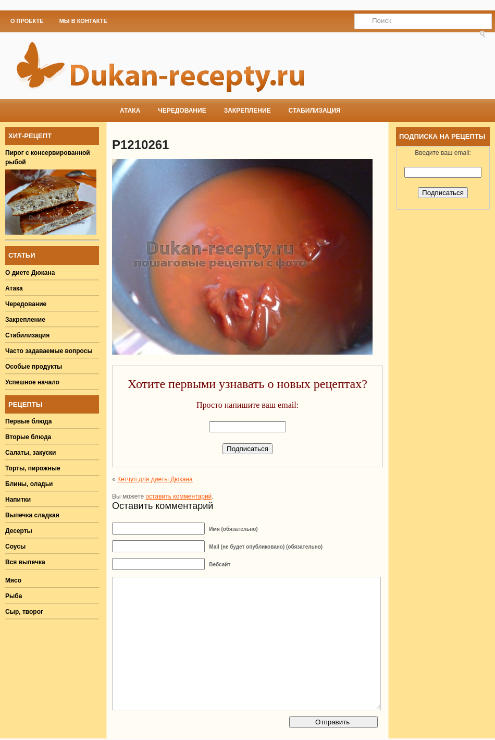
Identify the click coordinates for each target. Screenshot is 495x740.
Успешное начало (32, 382)
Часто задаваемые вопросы (49, 351)
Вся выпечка (25, 562)
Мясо (13, 580)
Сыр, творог (24, 611)
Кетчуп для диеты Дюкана (155, 479)
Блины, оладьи (29, 484)
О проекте (27, 21)
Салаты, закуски (30, 452)
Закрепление (247, 110)
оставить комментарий (178, 496)
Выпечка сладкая (32, 515)
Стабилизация (315, 110)
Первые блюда (28, 421)
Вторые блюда (28, 437)
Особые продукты (33, 366)
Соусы (15, 546)
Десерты (18, 531)
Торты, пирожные (32, 468)
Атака (130, 110)
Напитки (18, 499)
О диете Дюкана (30, 272)
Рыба (13, 596)
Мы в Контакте (83, 21)
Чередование (182, 110)
